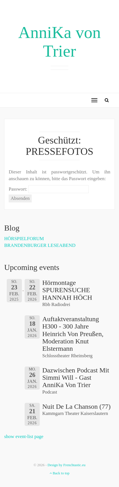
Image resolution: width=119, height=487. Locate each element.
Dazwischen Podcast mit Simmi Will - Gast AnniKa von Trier (75, 378)
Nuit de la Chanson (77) (76, 406)
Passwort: (49, 189)
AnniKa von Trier (59, 41)
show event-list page (23, 436)
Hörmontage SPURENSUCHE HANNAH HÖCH (67, 290)
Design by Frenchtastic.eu (66, 465)
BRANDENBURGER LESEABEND (40, 245)
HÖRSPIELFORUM (24, 238)
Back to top (59, 473)
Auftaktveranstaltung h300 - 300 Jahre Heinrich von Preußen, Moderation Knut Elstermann (72, 333)
